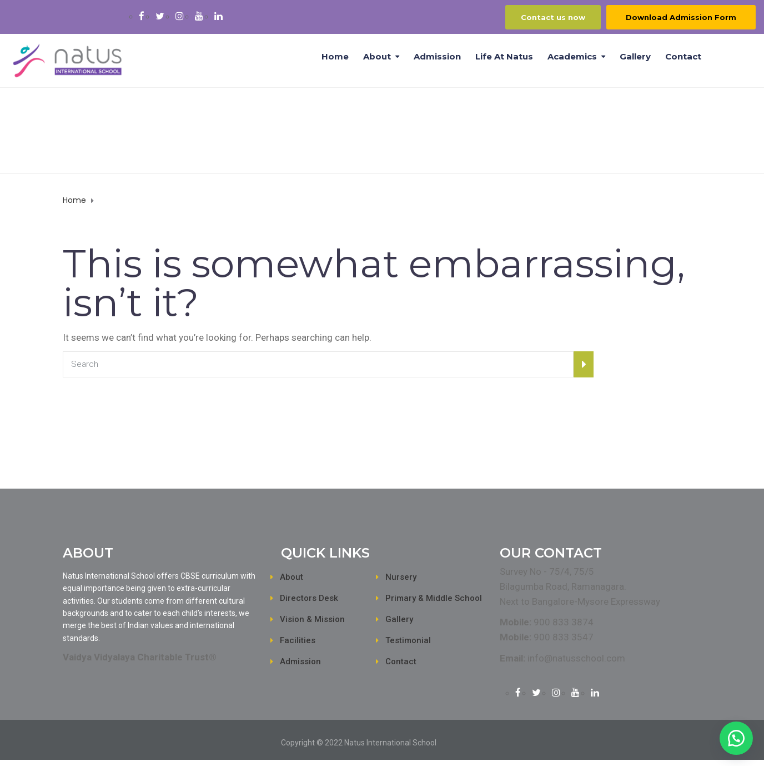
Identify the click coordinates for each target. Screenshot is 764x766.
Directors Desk (309, 598)
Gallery (635, 56)
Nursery (400, 577)
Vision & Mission (312, 619)
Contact (683, 56)
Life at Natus (504, 56)
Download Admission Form (681, 17)
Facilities (297, 640)
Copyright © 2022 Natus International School (358, 742)
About (377, 56)
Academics (572, 56)
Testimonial (408, 640)
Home (335, 56)
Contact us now (553, 17)
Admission (437, 56)
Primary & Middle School (433, 598)
